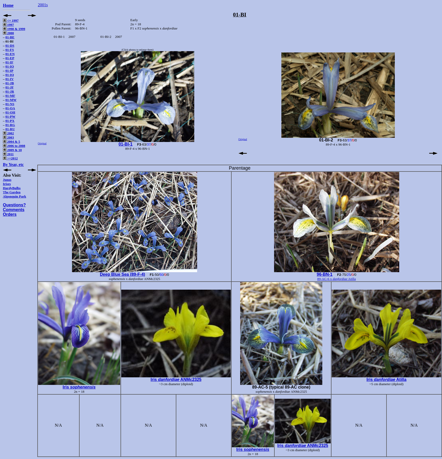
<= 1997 (11, 20)
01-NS (9, 104)
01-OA (10, 108)
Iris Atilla (386, 379)
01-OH (10, 112)
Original (42, 143)
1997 (8, 25)
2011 (8, 154)
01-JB (9, 83)
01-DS (9, 45)
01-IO (9, 66)
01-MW (11, 100)
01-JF (9, 87)
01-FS (9, 50)
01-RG (10, 125)
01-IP (9, 71)
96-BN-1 (324, 274)
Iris (79, 387)
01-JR (9, 91)
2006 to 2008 (14, 146)
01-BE (10, 37)
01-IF (9, 62)
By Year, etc (13, 164)
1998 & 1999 (14, 29)
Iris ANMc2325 (175, 379)
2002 (8, 133)
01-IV (9, 79)
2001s (43, 5)
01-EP (9, 58)
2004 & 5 (11, 142)
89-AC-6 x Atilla (336, 279)
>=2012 (10, 158)
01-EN (10, 54)
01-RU (10, 129)
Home (8, 5)
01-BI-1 (125, 144)
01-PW (10, 116)
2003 (8, 137)
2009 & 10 (12, 150)
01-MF (10, 96)
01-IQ (9, 75)
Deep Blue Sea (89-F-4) (122, 274)
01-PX (10, 121)
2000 (8, 33)
